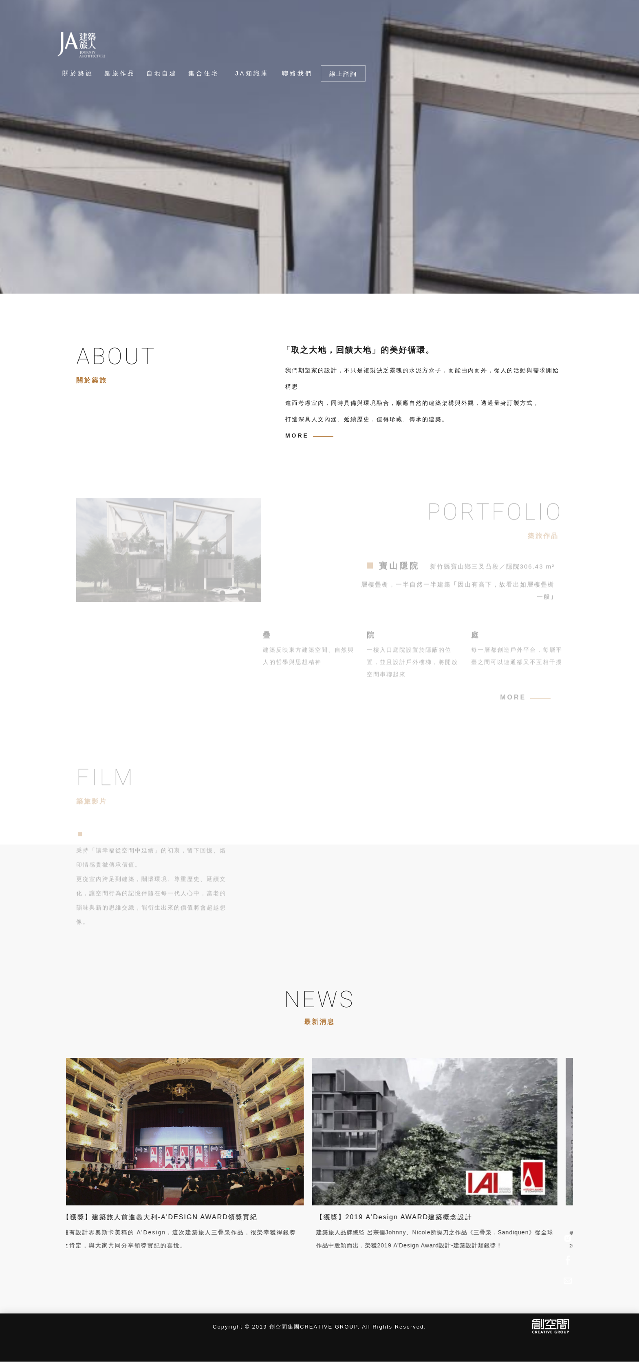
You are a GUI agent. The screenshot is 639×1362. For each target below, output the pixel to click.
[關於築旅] (77, 73)
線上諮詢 (343, 73)
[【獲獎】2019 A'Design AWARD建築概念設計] (365, 1131)
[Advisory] (568, 1279)
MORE (297, 435)
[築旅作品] (122, 73)
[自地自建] (164, 73)
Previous (108, 280)
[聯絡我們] (297, 73)
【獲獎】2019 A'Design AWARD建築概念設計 (325, 1217)
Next (132, 280)
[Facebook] (568, 1259)
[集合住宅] (206, 73)
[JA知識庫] (250, 73)
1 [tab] (61, 280)
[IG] (568, 1239)
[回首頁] (81, 45)
